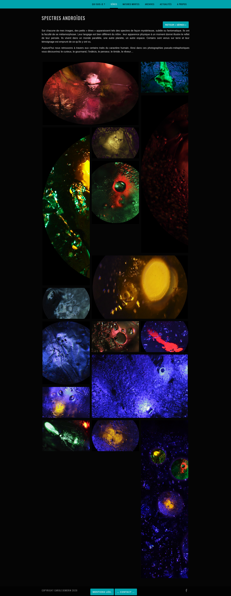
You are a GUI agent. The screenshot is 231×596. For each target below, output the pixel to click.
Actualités (166, 4)
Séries (114, 4)
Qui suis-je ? (98, 4)
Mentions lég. (102, 592)
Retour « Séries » (175, 25)
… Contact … (126, 592)
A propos (182, 4)
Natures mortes (131, 4)
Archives (149, 4)
